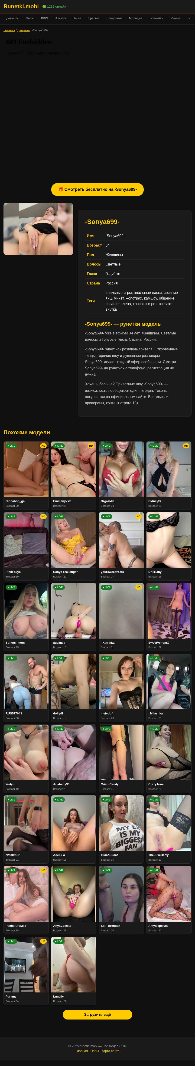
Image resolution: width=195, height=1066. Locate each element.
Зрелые (93, 18)
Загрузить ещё (97, 1015)
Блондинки (114, 18)
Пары (30, 18)
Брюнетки (156, 18)
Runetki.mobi (21, 6)
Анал (77, 18)
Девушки (12, 18)
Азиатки (60, 18)
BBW (44, 18)
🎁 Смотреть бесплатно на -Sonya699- (97, 189)
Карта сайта (110, 1051)
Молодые (135, 18)
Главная (9, 30)
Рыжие (175, 18)
